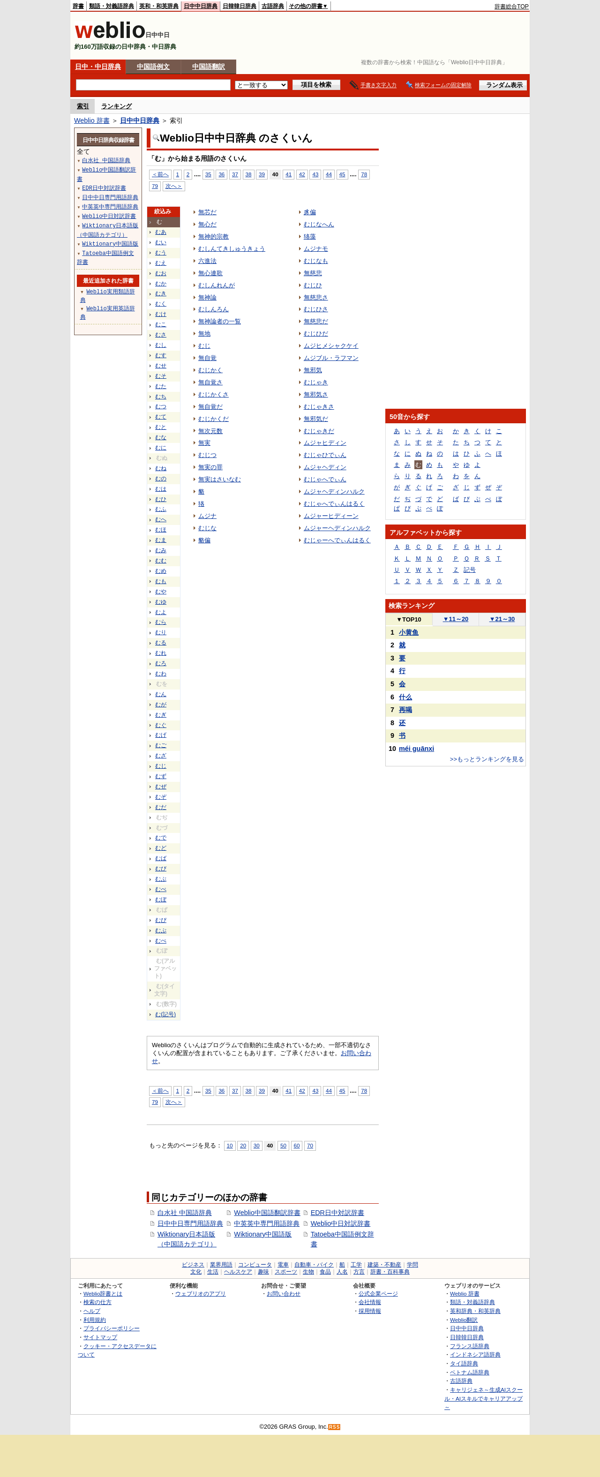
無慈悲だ (316, 321)
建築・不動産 (384, 1264)
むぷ (160, 930)
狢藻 (310, 236)
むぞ (160, 797)
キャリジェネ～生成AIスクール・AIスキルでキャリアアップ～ (483, 1398)
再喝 (405, 709)
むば (160, 858)
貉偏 (204, 540)
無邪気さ (316, 394)
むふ (160, 509)
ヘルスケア (238, 1272)
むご (160, 745)
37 (235, 174)
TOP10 (408, 619)
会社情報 (370, 1302)
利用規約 (94, 1320)
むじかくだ (213, 418)
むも (160, 581)
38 (249, 174)
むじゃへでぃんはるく (334, 503)
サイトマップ (100, 1337)
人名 (342, 1272)
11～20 (456, 618)
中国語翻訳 (208, 66)
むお (160, 273)
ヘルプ (91, 1311)
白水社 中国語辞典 (185, 1212)
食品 (325, 1272)
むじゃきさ (319, 406)
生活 (212, 1272)
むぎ (160, 715)
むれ (160, 653)
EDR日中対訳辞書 (337, 1212)
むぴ (160, 920)
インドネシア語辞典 (475, 1354)
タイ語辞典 (464, 1363)
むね (160, 468)
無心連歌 (210, 273)
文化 (196, 1272)
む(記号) (165, 1014)
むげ (160, 735)
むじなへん (319, 224)
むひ (160, 499)
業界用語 (221, 1264)
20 (243, 1145)
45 (342, 174)
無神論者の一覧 (219, 321)
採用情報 (370, 1311)
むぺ (160, 940)
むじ (160, 766)
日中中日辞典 (201, 6)
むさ (160, 334)
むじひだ (316, 333)
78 (364, 174)
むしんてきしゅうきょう (231, 248)
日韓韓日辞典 (239, 6)
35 (208, 174)
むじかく (210, 370)
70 (310, 1145)
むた (160, 386)
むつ (160, 406)
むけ (160, 314)
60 (297, 1145)
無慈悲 (313, 273)
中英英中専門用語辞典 (267, 1223)
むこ (160, 324)
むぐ (160, 725)
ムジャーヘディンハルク (337, 528)
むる (160, 642)
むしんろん (213, 309)
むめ (160, 571)
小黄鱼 (409, 632)
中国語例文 (153, 66)
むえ (160, 263)
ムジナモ (316, 248)
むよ (160, 612)
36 (221, 174)
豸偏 (310, 212)
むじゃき (316, 382)
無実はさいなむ (219, 479)
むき (160, 293)
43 (315, 174)
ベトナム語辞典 (469, 1372)
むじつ (207, 454)
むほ (160, 529)
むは (160, 489)
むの (160, 478)
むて (160, 416)
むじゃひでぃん (325, 454)
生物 (308, 1272)
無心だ (207, 224)
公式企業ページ (378, 1293)
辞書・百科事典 (390, 1272)
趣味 (263, 1272)
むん (160, 694)
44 (329, 174)
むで (160, 837)
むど (160, 848)
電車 (283, 1264)
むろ (160, 663)
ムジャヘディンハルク (334, 491)
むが (160, 704)
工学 (356, 1264)
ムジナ (207, 515)
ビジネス (193, 1264)
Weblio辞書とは (102, 1293)
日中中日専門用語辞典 (190, 1223)
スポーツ (286, 1272)
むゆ (160, 602)
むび (160, 868)
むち (160, 396)
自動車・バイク (314, 1264)
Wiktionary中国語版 (263, 1234)
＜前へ (160, 174)
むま (160, 540)
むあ (160, 232)
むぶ (160, 879)
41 (288, 174)
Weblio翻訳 (464, 1320)
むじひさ (316, 309)
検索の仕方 (97, 1302)
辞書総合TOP (512, 6)
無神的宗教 (213, 236)
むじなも (316, 260)
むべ (160, 889)
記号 (470, 569)
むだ (160, 807)
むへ (160, 519)
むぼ (160, 899)
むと (160, 427)
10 (230, 1145)
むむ (160, 560)
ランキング (116, 106)
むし (160, 345)
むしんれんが (216, 285)
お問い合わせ (283, 1293)
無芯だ (207, 212)
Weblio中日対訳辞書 (341, 1223)
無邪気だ (316, 418)
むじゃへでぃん (325, 479)
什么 (405, 697)
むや (160, 591)
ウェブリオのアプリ (200, 1293)
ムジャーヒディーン (331, 515)
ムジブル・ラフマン (331, 357)
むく (160, 303)
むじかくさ (213, 394)
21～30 (502, 618)
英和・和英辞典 (159, 6)
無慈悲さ (316, 297)
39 (262, 174)
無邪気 (313, 370)
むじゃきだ (319, 431)
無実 (204, 442)
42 (302, 174)
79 (155, 186)
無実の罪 (210, 467)
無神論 (207, 297)
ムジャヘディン (325, 467)
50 (283, 1145)
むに (160, 447)
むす (160, 355)
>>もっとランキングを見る (487, 759)
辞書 (78, 6)
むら (160, 622)
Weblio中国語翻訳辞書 (267, 1212)
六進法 (207, 260)
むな (160, 437)
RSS (334, 1427)
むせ (160, 365)
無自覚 (207, 357)
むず (160, 776)
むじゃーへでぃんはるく (337, 540)
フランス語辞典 (469, 1346)
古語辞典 (273, 6)
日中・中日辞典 (98, 66)
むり (160, 632)
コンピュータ (255, 1264)
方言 (359, 1272)
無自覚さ (210, 382)
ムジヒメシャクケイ (331, 345)
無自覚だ (210, 406)
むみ (160, 550)
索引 (83, 106)
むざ (160, 755)
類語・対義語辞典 (111, 6)
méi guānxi (416, 748)
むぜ (160, 786)
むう (160, 252)
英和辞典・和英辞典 (475, 1311)
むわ (160, 673)
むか (160, 283)
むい (160, 242)
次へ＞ (173, 186)
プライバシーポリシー (111, 1328)
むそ (160, 376)
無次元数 (210, 431)
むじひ (313, 285)
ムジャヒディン (325, 442)
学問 (412, 1264)
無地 (204, 333)
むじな (207, 528)
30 (257, 1145)
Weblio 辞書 (92, 120)
